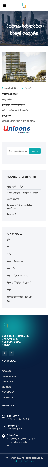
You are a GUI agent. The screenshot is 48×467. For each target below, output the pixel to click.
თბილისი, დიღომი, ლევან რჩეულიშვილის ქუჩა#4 (21, 442)
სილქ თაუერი (14, 199)
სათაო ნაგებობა (15, 261)
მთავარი (7, 371)
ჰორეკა (13, 26)
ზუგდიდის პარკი (15, 186)
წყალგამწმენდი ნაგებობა (19, 282)
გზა (8, 239)
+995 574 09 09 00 (18, 419)
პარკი (9, 253)
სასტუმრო (32, 26)
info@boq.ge (15, 428)
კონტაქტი (7, 397)
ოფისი (10, 246)
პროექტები (8, 392)
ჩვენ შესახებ (9, 376)
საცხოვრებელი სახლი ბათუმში (22, 192)
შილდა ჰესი (13, 214)
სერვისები (7, 381)
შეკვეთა (6, 387)
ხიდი (9, 289)
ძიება (35, 151)
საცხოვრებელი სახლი (18, 275)
